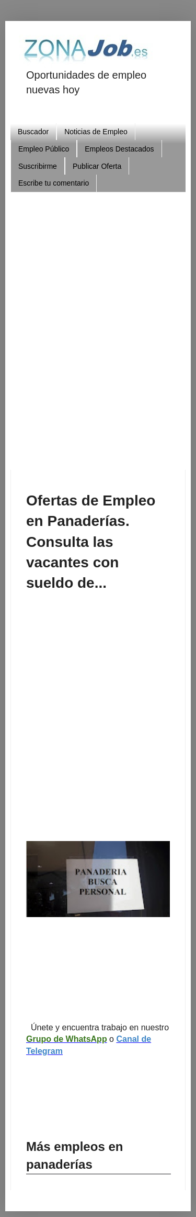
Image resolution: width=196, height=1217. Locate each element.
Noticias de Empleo (96, 131)
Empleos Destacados (119, 149)
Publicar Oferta (97, 166)
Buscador (33, 131)
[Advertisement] (98, 327)
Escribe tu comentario (53, 183)
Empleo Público (43, 149)
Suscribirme (37, 166)
